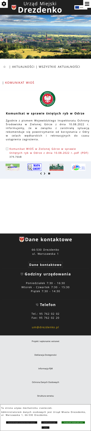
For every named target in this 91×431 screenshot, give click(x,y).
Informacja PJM (45, 368)
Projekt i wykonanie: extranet (45, 341)
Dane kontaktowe (45, 265)
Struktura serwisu (45, 395)
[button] (47, 105)
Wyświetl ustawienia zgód (49, 422)
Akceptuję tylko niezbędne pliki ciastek (73, 422)
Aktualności (23, 67)
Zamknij (45, 427)
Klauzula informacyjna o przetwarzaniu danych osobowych (21, 422)
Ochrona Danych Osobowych (45, 382)
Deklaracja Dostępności (45, 355)
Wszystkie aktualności (59, 67)
